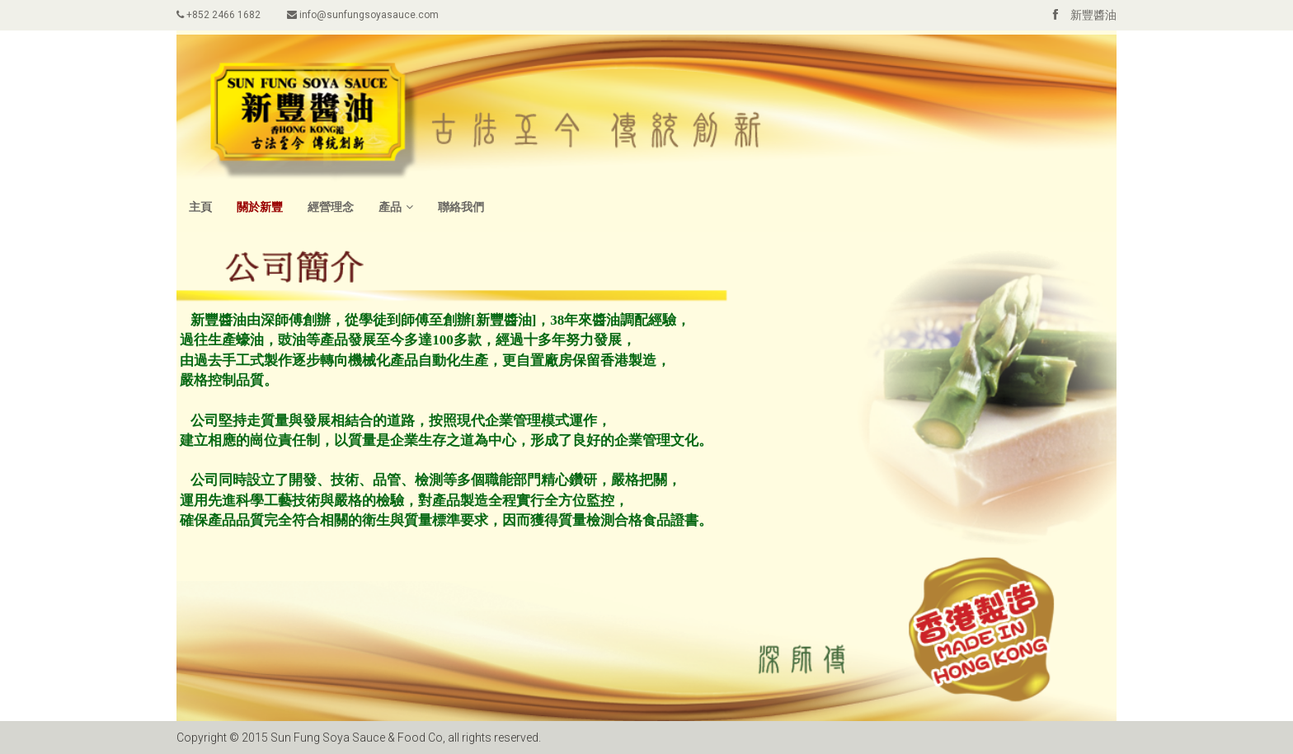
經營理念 (331, 206)
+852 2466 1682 (218, 15)
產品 (395, 206)
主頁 (200, 206)
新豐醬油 (1079, 15)
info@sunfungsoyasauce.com (363, 15)
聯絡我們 (461, 206)
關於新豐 (260, 206)
